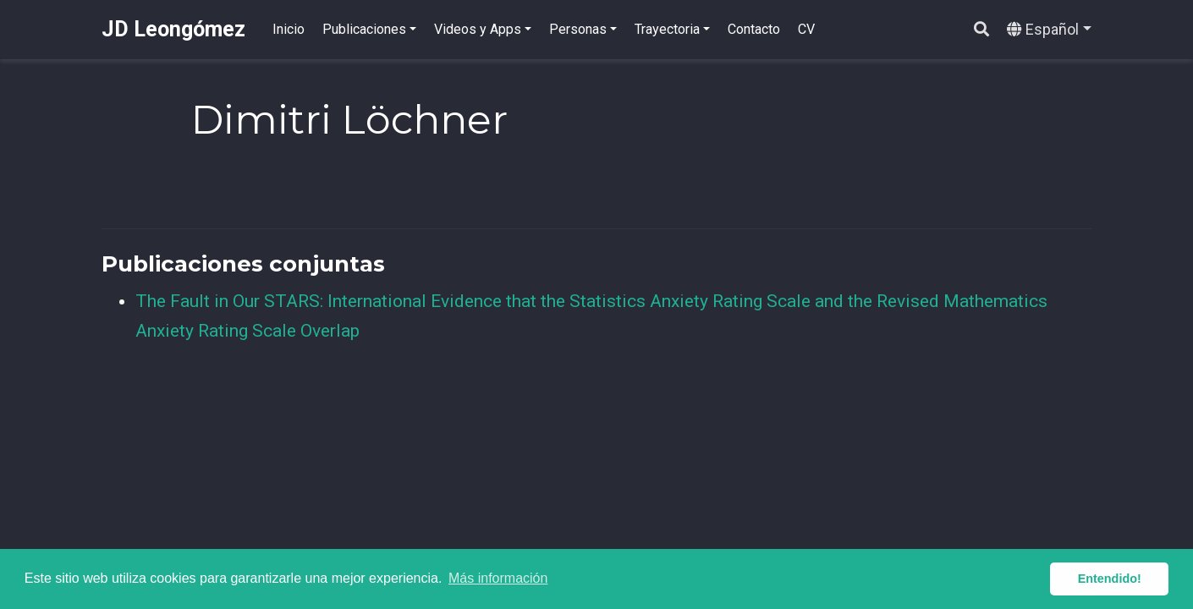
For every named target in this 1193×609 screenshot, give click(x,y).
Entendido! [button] (1109, 578)
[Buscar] (981, 30)
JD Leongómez (173, 29)
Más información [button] (497, 578)
